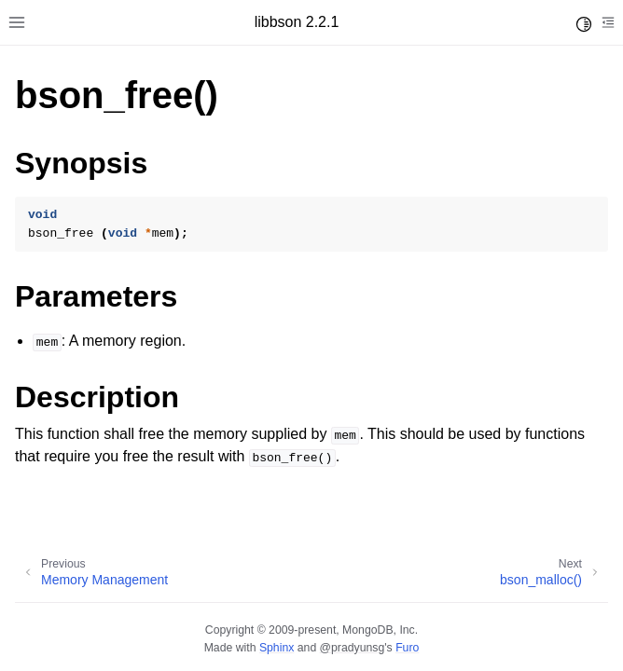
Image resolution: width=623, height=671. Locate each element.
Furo (407, 647)
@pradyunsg (352, 647)
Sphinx (276, 647)
